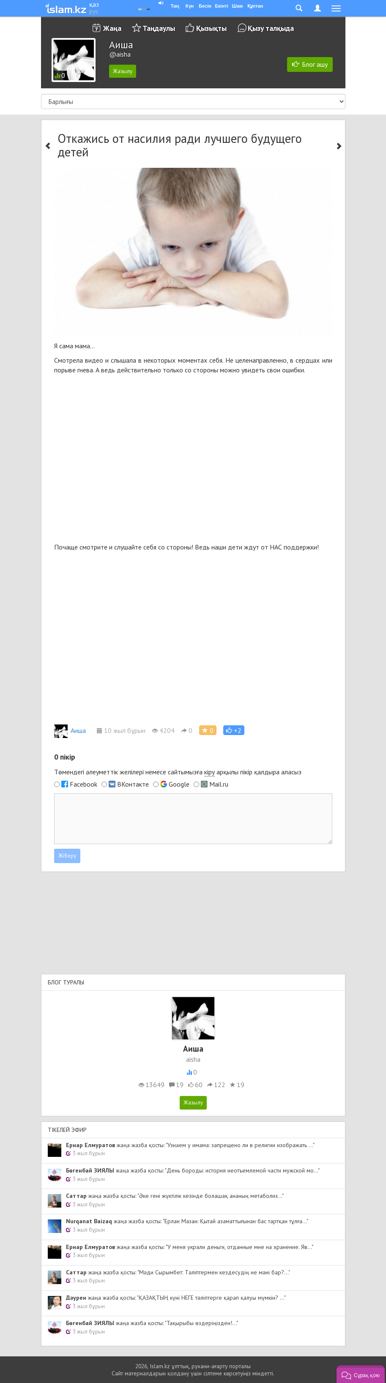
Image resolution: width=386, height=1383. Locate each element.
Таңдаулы (158, 28)
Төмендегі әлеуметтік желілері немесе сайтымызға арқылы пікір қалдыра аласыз (177, 772)
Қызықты (211, 28)
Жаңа (112, 28)
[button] (233, 730)
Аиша (70, 730)
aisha (193, 1059)
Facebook (83, 784)
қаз (94, 4)
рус (94, 11)
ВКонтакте (133, 784)
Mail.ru (218, 784)
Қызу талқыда (271, 28)
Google (179, 784)
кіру (209, 772)
